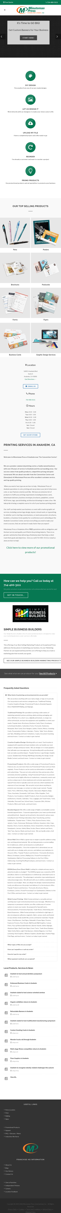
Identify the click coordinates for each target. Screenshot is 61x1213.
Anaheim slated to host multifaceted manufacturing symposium (32, 1021)
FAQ (6, 1129)
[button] (2, 36)
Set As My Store (30, 435)
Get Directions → (30, 379)
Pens (15, 250)
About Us (8, 1160)
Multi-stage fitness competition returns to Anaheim (28, 1049)
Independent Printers (12, 1181)
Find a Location (10, 1105)
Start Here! (28, 38)
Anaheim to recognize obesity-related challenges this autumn (32, 1068)
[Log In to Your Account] (30, 147)
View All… (13, 1077)
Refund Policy (47, 1205)
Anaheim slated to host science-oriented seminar (27, 992)
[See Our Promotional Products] (30, 171)
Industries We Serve (12, 1132)
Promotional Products (12, 1122)
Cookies (21, 1205)
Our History (9, 1166)
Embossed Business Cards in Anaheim (23, 983)
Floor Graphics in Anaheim (19, 1058)
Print (7, 1108)
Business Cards (15, 355)
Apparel (8, 1126)
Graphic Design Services (46, 355)
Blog (6, 1163)
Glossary (13, 1129)
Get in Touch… (16, 595)
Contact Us (9, 1169)
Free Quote (9, 2)
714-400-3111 (52, 2)
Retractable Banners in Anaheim (21, 1011)
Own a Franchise (10, 1178)
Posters (46, 250)
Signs (7, 1114)
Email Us (31, 386)
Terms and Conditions (33, 1205)
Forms (15, 320)
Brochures (15, 285)
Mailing (7, 1111)
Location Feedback (11, 1187)
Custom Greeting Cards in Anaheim (22, 1030)
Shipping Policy (30, 1207)
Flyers (46, 320)
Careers (8, 1184)
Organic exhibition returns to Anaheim (23, 1002)
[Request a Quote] (30, 100)
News (19, 1129)
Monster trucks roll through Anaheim (23, 1039)
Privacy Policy (12, 1205)
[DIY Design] (30, 76)
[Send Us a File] (30, 123)
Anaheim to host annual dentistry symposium (26, 974)
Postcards (46, 285)
